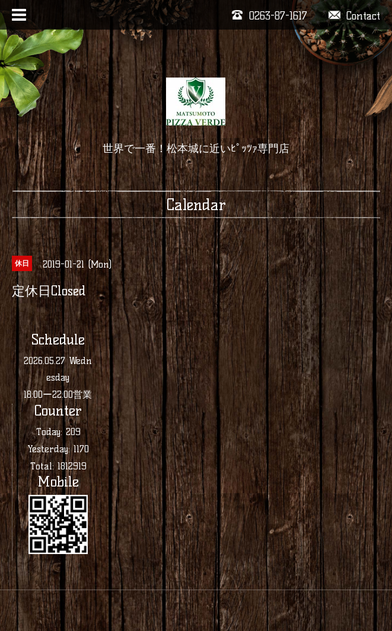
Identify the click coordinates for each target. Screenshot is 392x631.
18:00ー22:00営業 (58, 394)
